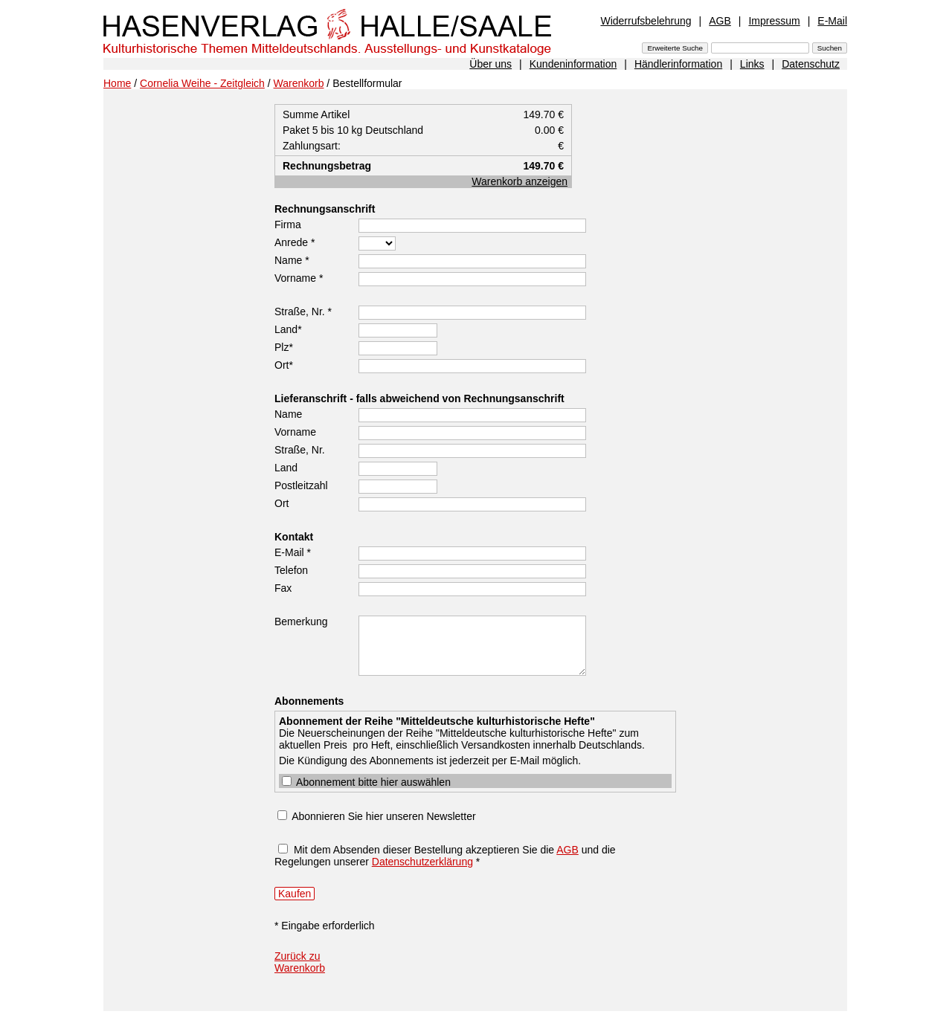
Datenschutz (811, 64)
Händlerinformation (678, 64)
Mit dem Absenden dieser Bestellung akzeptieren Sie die (425, 850)
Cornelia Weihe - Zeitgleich (202, 83)
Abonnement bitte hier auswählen (366, 782)
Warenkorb (299, 83)
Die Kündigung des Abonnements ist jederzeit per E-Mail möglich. (475, 746)
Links (752, 64)
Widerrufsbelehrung (645, 21)
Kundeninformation (573, 64)
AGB (720, 21)
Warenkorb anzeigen (519, 181)
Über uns (490, 64)
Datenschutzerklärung (422, 862)
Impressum (774, 21)
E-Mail (832, 21)
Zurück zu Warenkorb (299, 962)
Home (117, 83)
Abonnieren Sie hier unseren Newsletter (383, 816)
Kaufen (294, 894)
